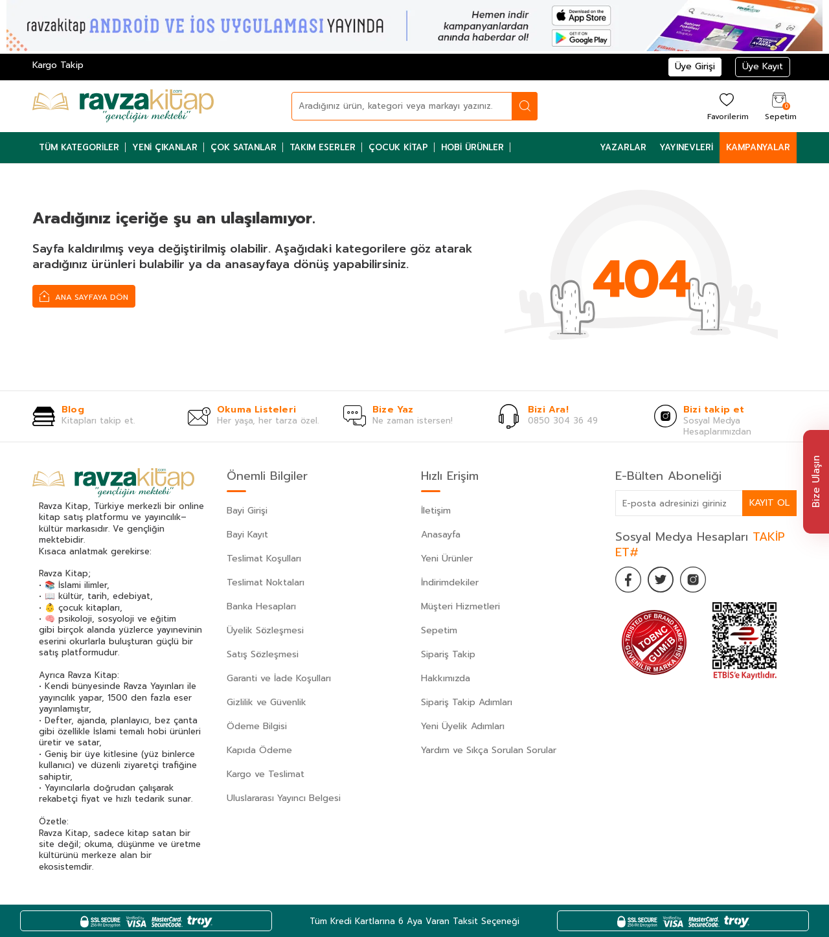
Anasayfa (440, 534)
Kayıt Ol (769, 503)
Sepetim (439, 630)
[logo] (123, 106)
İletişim (436, 510)
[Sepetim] (779, 106)
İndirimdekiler (450, 582)
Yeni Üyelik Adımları (463, 726)
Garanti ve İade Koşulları (279, 678)
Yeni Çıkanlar (165, 147)
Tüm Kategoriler (79, 147)
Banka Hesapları (261, 606)
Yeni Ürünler (447, 558)
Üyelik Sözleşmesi (265, 630)
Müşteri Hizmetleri (460, 606)
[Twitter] (661, 580)
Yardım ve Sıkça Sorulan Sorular (488, 750)
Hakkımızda (445, 678)
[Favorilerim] (726, 106)
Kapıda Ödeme (259, 750)
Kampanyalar (758, 147)
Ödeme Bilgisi (257, 726)
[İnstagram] (693, 580)
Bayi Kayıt (247, 534)
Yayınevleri (686, 147)
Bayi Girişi (247, 510)
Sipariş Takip (448, 654)
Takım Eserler (323, 147)
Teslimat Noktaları (265, 582)
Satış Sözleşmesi (263, 654)
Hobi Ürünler (472, 147)
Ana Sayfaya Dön (84, 296)
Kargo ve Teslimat (265, 774)
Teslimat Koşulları (264, 558)
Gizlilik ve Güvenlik (266, 702)
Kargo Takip (58, 65)
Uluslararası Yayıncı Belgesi (284, 798)
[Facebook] (628, 580)
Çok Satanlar (243, 147)
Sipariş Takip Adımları (466, 702)
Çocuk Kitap (398, 147)
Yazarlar (623, 147)
